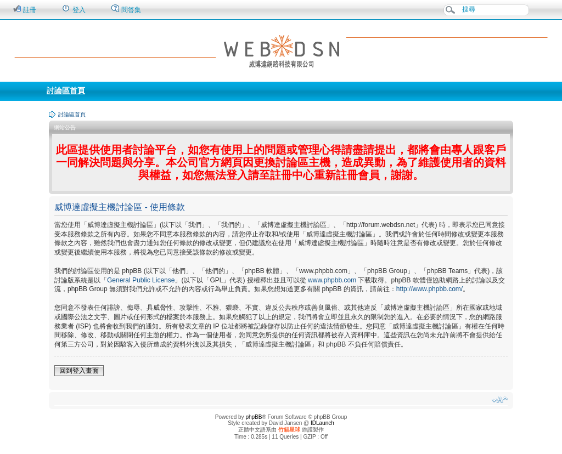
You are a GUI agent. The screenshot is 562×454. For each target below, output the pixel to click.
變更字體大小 (500, 400)
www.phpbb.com (332, 280)
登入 (73, 9)
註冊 (24, 9)
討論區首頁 (66, 90)
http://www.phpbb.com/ (429, 289)
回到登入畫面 (79, 370)
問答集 (126, 9)
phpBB (253, 417)
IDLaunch (322, 423)
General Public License (141, 280)
